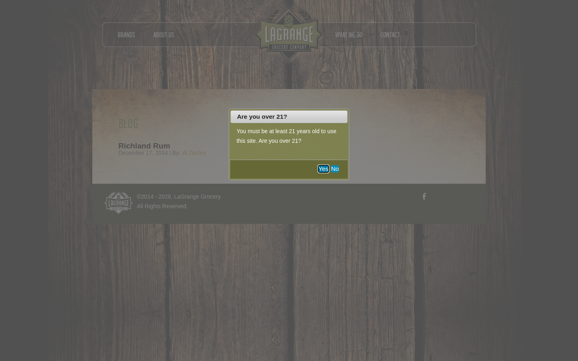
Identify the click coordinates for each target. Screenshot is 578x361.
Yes (323, 168)
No (335, 168)
